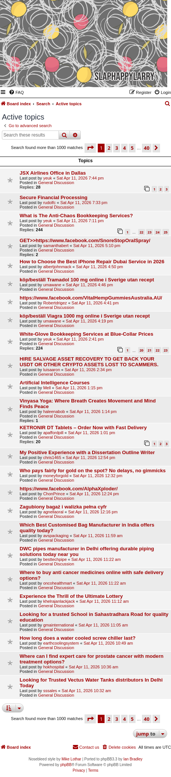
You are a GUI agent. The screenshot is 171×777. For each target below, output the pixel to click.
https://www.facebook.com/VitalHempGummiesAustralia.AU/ (91, 298)
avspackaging (55, 535)
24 (157, 232)
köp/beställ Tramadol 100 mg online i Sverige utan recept (87, 280)
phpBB (66, 765)
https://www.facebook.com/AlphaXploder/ (69, 488)
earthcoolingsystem (61, 643)
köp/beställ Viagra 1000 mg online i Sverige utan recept (85, 316)
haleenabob (54, 411)
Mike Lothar (71, 759)
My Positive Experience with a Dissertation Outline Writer (87, 452)
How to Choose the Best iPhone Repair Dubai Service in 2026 (92, 261)
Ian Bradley (133, 759)
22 (141, 232)
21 (149, 350)
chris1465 (52, 457)
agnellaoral (53, 512)
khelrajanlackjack (59, 601)
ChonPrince (54, 493)
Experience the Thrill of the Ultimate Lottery (71, 596)
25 (166, 232)
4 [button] (124, 147)
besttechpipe (54, 559)
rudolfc (49, 202)
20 (141, 350)
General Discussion (56, 182)
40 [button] (146, 147)
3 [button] (116, 147)
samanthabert (55, 245)
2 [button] (109, 147)
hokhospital (53, 667)
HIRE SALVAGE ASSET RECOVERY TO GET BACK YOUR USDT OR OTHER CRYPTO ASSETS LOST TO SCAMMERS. (89, 361)
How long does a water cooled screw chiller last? (78, 638)
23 (149, 232)
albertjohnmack (57, 266)
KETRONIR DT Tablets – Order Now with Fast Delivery (83, 427)
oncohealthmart (57, 583)
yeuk (47, 178)
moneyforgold (55, 475)
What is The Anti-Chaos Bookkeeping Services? (76, 215)
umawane (52, 285)
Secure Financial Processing (54, 197)
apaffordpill (53, 432)
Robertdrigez (55, 303)
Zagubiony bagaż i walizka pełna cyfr (63, 507)
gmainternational (58, 625)
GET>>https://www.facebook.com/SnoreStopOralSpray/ (85, 240)
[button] (90, 147)
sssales (50, 690)
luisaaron (51, 369)
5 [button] (132, 147)
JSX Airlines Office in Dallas (53, 173)
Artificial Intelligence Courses (54, 382)
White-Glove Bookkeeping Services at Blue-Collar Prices (86, 334)
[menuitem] (16, 92)
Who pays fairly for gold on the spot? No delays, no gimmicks (93, 470)
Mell (47, 387)
